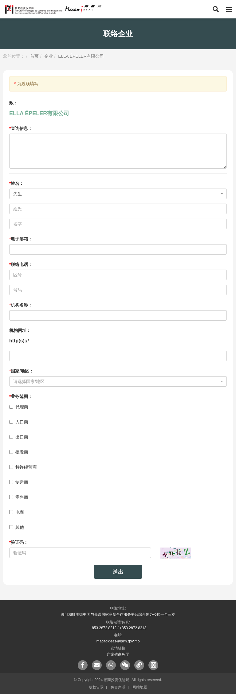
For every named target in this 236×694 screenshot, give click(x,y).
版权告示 (96, 687)
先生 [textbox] (17, 193)
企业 (48, 56)
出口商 (18, 437)
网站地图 (139, 687)
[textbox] (116, 381)
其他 (16, 527)
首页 (34, 56)
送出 (118, 572)
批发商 (18, 452)
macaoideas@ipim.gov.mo (118, 641)
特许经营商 (23, 467)
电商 (16, 512)
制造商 (18, 482)
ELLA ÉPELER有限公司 (81, 56)
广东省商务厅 (118, 654)
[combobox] (118, 194)
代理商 (18, 406)
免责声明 (118, 687)
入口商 (18, 421)
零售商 (18, 497)
